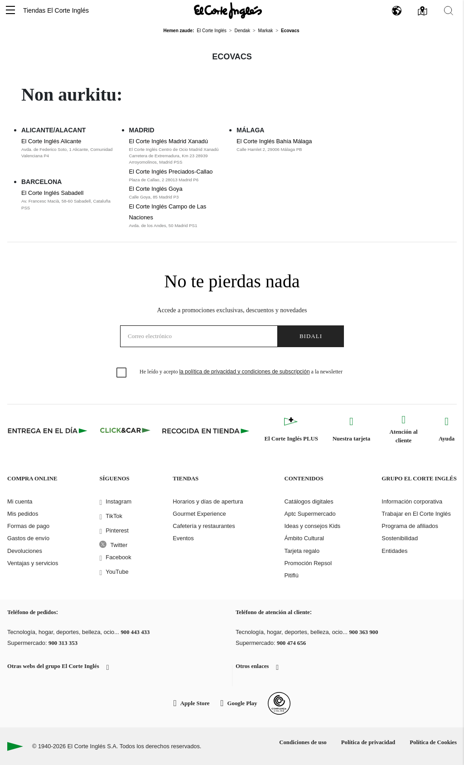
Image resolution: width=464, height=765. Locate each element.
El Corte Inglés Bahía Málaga (274, 141)
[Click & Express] (48, 430)
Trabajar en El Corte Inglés (416, 513)
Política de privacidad (368, 742)
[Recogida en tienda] (205, 430)
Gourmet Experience (199, 513)
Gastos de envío (28, 538)
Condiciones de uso (303, 742)
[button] (10, 10)
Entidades (394, 550)
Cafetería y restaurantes (204, 526)
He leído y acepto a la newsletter (241, 371)
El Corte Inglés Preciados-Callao (171, 171)
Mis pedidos (22, 513)
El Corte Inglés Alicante (51, 141)
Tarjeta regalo (301, 550)
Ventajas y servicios (32, 563)
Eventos (183, 538)
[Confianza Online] (279, 703)
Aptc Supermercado (309, 513)
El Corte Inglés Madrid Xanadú (168, 141)
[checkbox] (121, 373)
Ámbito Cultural (304, 538)
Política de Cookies (433, 742)
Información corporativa (412, 501)
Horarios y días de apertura (208, 501)
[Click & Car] (125, 430)
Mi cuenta (19, 501)
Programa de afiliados (410, 526)
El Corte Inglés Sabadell (52, 192)
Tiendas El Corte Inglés (56, 10)
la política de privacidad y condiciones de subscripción (244, 371)
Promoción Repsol (308, 563)
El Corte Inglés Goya (156, 188)
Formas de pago (28, 526)
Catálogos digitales (308, 501)
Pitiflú (291, 575)
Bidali (311, 336)
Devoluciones (24, 550)
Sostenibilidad (400, 538)
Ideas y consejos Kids (312, 526)
